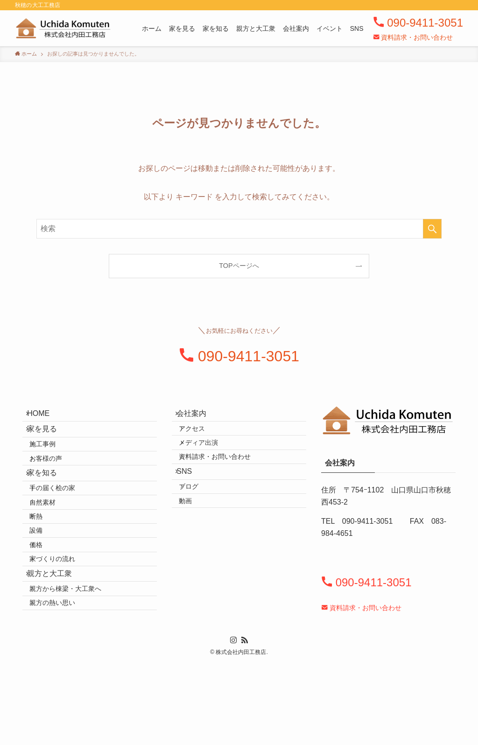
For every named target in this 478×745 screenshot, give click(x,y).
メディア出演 (208, 457)
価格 (45, 601)
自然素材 (52, 542)
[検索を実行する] (432, 229)
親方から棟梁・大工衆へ (75, 664)
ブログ (198, 519)
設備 (45, 581)
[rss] (244, 720)
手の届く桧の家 (62, 522)
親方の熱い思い (62, 684)
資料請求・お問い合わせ (417, 37)
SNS (190, 498)
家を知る (48, 501)
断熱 (45, 561)
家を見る (48, 439)
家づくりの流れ (62, 622)
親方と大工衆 (56, 643)
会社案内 (198, 416)
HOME (45, 416)
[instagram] (233, 720)
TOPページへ (239, 265)
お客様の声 (55, 480)
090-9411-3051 (425, 22)
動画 (195, 539)
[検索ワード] (239, 229)
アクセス (202, 438)
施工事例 (52, 460)
